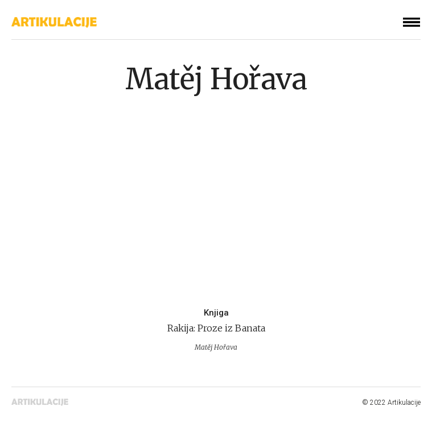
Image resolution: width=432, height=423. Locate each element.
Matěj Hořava (216, 79)
